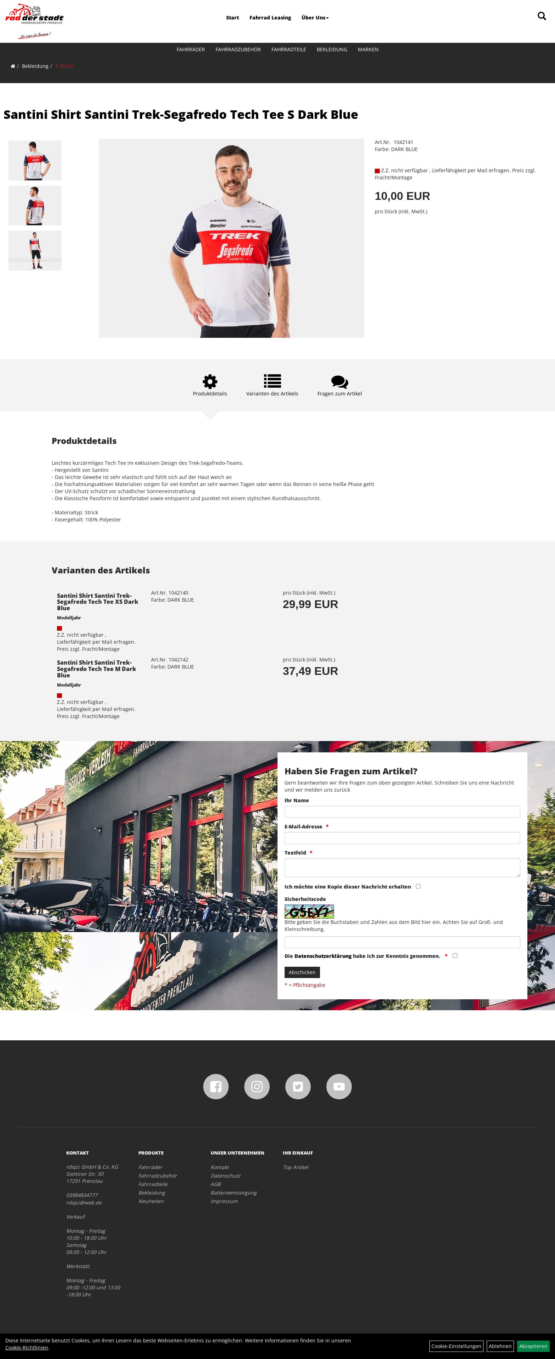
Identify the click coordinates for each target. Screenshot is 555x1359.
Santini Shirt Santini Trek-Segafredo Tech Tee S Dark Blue (181, 114)
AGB (216, 1184)
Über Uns (315, 17)
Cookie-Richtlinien (26, 1347)
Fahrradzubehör (238, 49)
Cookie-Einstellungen (456, 1346)
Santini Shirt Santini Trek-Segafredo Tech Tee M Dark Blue (96, 669)
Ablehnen (500, 1346)
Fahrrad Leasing (270, 17)
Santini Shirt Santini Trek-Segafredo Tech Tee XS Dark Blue (97, 602)
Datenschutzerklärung (322, 956)
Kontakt (220, 1167)
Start (232, 17)
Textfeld (295, 852)
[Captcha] (402, 942)
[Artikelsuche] (542, 16)
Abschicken (302, 972)
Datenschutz (225, 1175)
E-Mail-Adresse (303, 826)
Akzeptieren (533, 1346)
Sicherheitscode (305, 899)
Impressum (224, 1201)
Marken (368, 49)
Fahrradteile (288, 49)
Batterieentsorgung (234, 1192)
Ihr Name (297, 800)
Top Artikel (295, 1167)
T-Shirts (64, 66)
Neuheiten (151, 1201)
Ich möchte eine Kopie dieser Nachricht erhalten (348, 886)
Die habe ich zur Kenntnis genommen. (363, 956)
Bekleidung (332, 49)
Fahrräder (191, 49)
